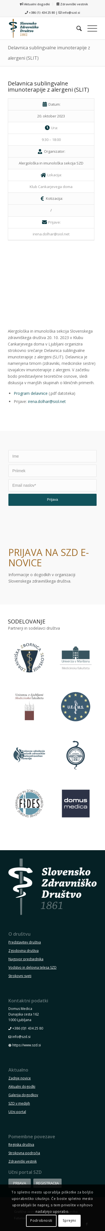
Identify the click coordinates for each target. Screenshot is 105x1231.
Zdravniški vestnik (72, 4)
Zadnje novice (19, 1078)
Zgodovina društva (23, 950)
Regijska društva (21, 1144)
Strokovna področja (24, 1153)
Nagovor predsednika (25, 959)
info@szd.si (71, 12)
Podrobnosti (41, 1220)
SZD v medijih (19, 1103)
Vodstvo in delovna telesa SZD (32, 967)
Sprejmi (69, 1220)
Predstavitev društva (24, 942)
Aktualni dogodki (35, 4)
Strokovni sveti (19, 975)
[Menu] (89, 28)
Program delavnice (31, 393)
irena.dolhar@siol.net (47, 401)
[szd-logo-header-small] (43, 28)
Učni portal (17, 1111)
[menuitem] (35, 4)
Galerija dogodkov (23, 1095)
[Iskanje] (76, 28)
